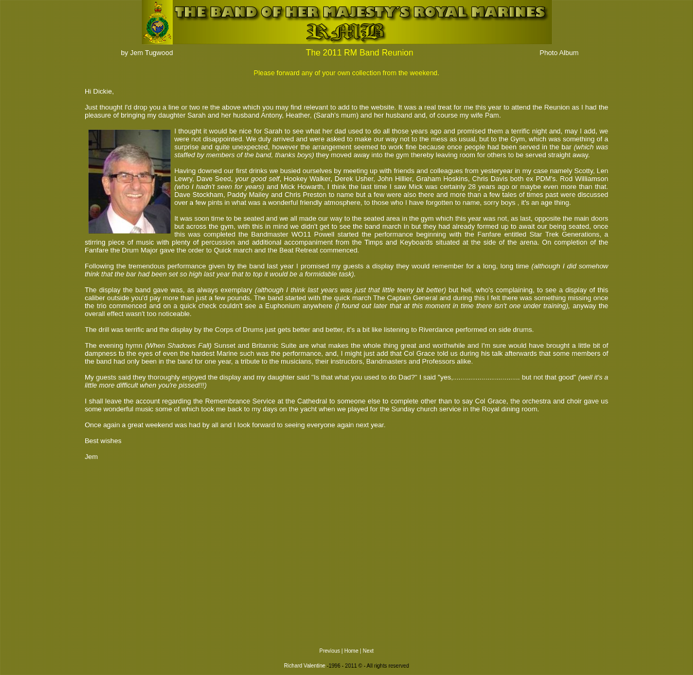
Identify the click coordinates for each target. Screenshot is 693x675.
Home (351, 651)
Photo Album (559, 53)
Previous (329, 651)
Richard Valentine (304, 666)
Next (368, 651)
